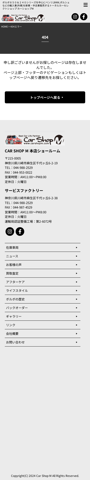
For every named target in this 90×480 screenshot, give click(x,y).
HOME (4, 26)
